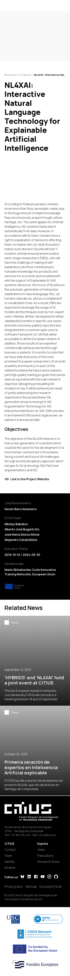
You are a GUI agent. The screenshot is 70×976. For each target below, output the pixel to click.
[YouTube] (42, 877)
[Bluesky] (22, 877)
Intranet (9, 868)
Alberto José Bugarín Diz (22, 529)
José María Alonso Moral (21, 534)
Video (41, 850)
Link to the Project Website (26, 479)
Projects (25, 75)
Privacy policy (13, 886)
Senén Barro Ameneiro (20, 509)
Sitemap (31, 886)
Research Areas (48, 862)
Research (10, 75)
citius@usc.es (47, 835)
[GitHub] (56, 877)
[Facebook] (36, 877)
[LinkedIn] (29, 877)
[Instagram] (49, 877)
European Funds (51, 886)
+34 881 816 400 (20, 835)
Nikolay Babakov (16, 524)
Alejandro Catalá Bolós (20, 540)
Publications (45, 856)
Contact (10, 850)
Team (8, 856)
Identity (9, 862)
